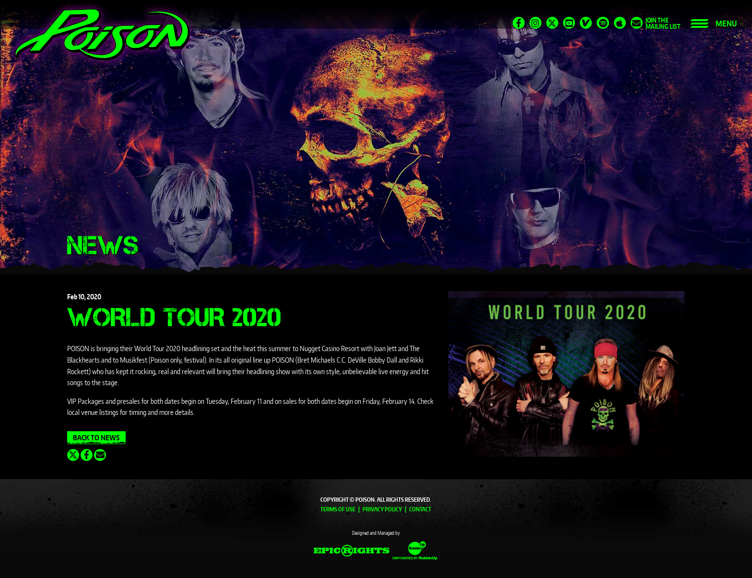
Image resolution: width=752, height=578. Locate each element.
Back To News (96, 437)
